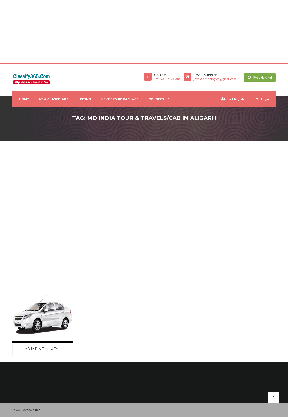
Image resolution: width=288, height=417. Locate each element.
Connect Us (159, 99)
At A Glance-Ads (53, 99)
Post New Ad (260, 77)
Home (24, 99)
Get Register (233, 99)
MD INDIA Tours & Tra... (42, 349)
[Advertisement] (135, 31)
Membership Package (120, 99)
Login (262, 99)
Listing (84, 99)
